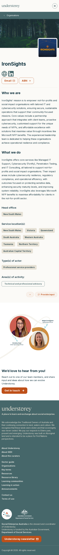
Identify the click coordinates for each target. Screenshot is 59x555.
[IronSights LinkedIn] (11, 73)
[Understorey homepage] (11, 6)
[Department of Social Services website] (24, 514)
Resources (7, 473)
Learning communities (12, 481)
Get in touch (14, 390)
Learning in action (10, 485)
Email (10, 80)
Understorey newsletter (22, 539)
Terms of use (8, 499)
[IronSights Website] (4, 73)
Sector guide (8, 462)
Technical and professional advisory (23, 284)
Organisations (13, 15)
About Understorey (11, 448)
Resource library (10, 477)
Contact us (7, 495)
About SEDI (7, 452)
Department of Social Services (16, 532)
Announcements (9, 489)
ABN (26, 80)
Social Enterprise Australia (14, 524)
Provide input (46, 294)
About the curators (11, 456)
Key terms (6, 469)
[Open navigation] (54, 6)
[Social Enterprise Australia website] (7, 514)
